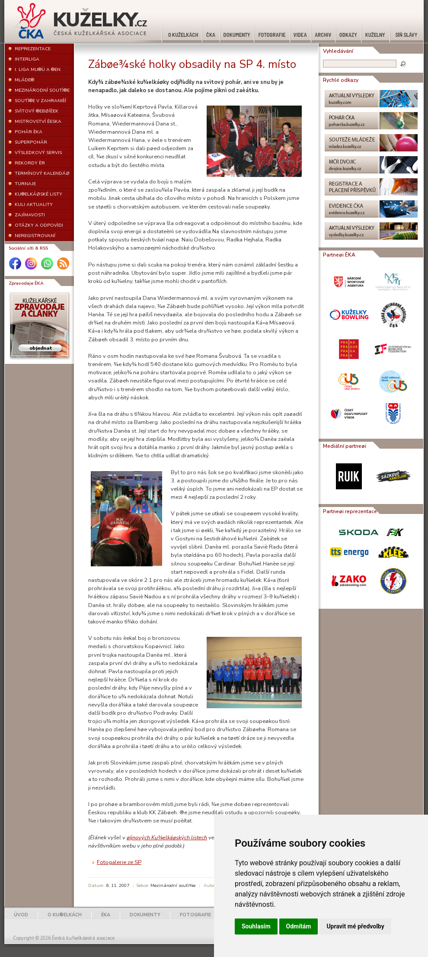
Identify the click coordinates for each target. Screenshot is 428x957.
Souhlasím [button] (256, 926)
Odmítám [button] (298, 926)
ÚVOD (21, 915)
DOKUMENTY (145, 915)
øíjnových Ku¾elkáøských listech (167, 837)
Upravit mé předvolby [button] (355, 926)
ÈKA (105, 915)
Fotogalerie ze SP (119, 862)
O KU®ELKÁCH (65, 915)
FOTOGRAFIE (195, 915)
